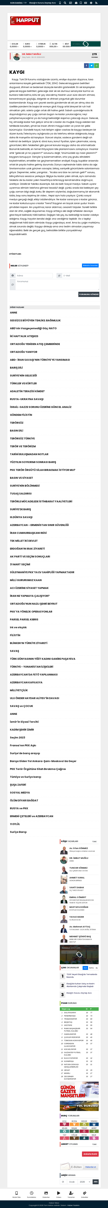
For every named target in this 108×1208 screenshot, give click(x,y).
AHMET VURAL (77, 877)
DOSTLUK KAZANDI (76, 910)
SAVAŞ (54, 651)
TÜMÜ (94, 841)
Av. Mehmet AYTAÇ (79, 926)
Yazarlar (71, 1194)
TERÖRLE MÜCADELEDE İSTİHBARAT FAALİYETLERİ (54, 502)
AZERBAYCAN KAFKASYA (54, 683)
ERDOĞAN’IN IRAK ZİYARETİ (54, 549)
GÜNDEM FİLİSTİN (54, 415)
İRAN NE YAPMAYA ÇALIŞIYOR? (54, 596)
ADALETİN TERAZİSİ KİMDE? (54, 391)
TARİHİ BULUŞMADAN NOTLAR (54, 454)
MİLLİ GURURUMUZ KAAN (54, 580)
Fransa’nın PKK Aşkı (54, 746)
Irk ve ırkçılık (54, 628)
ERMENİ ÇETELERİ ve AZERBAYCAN (54, 816)
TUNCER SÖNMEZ (78, 867)
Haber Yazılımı (73, 1205)
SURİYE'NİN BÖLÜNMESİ (54, 486)
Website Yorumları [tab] (90, 265)
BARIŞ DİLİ (54, 368)
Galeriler (46, 1194)
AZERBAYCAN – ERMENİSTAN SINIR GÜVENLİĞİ (54, 525)
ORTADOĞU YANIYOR (54, 352)
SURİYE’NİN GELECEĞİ (54, 376)
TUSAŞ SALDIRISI (54, 494)
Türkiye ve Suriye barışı (54, 777)
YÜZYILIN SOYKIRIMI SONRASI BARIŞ (54, 462)
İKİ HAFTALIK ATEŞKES (54, 336)
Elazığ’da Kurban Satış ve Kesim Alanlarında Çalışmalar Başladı (77, 985)
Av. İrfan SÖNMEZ (78, 848)
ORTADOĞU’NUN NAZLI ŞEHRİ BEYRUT (54, 604)
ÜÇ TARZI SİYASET (76, 890)
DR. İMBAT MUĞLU (78, 858)
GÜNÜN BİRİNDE (75, 880)
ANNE (54, 313)
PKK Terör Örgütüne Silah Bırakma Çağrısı (54, 769)
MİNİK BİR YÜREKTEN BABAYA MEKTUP (80, 940)
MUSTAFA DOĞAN (78, 907)
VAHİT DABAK (76, 887)
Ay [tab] (97, 968)
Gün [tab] (85, 968)
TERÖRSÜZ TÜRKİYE (54, 439)
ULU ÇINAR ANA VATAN (78, 870)
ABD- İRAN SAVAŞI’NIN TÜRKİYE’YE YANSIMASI (54, 360)
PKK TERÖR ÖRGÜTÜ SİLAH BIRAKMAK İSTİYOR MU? (54, 470)
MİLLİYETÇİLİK (54, 691)
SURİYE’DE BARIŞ (54, 510)
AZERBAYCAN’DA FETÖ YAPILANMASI (54, 675)
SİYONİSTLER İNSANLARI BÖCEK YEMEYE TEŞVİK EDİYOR (81, 901)
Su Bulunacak (75, 920)
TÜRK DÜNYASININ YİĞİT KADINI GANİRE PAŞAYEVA (54, 659)
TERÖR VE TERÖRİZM (54, 447)
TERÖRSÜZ (54, 423)
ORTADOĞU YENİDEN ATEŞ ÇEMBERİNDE (54, 344)
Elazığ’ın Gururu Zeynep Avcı (42, 3)
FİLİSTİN (54, 635)
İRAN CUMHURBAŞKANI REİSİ (54, 533)
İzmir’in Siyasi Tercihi (54, 722)
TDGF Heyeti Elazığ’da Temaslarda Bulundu (78, 976)
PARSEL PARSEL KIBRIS (54, 620)
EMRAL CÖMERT (77, 897)
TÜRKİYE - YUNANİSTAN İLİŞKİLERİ (54, 667)
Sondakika (31, 1194)
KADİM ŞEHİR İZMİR (54, 730)
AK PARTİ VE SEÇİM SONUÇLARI (54, 557)
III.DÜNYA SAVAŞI (54, 517)
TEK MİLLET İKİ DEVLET (54, 541)
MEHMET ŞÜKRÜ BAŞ (80, 936)
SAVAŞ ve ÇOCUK (54, 706)
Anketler (84, 1194)
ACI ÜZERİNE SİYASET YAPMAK (54, 588)
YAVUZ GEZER (76, 916)
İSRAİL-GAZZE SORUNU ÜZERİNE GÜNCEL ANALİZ (54, 407)
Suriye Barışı (54, 832)
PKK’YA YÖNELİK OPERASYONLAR (54, 612)
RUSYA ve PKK (54, 809)
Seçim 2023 (54, 738)
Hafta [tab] (91, 968)
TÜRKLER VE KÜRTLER (54, 384)
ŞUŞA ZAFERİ (54, 785)
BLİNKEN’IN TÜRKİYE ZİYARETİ (54, 643)
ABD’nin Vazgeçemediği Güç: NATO (54, 329)
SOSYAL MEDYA (54, 793)
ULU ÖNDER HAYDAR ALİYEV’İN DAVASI (54, 698)
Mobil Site (17, 1194)
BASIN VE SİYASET (54, 478)
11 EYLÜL (54, 824)
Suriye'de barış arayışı (54, 753)
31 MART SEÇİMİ (54, 565)
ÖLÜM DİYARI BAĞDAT (54, 801)
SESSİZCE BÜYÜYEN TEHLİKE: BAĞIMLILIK (54, 321)
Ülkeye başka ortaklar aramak (82, 851)
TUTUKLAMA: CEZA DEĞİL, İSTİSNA (82, 929)
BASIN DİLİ (54, 431)
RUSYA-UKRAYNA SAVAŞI (54, 399)
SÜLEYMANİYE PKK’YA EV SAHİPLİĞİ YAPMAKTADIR (54, 572)
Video (58, 1194)
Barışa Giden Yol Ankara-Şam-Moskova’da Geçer (54, 761)
